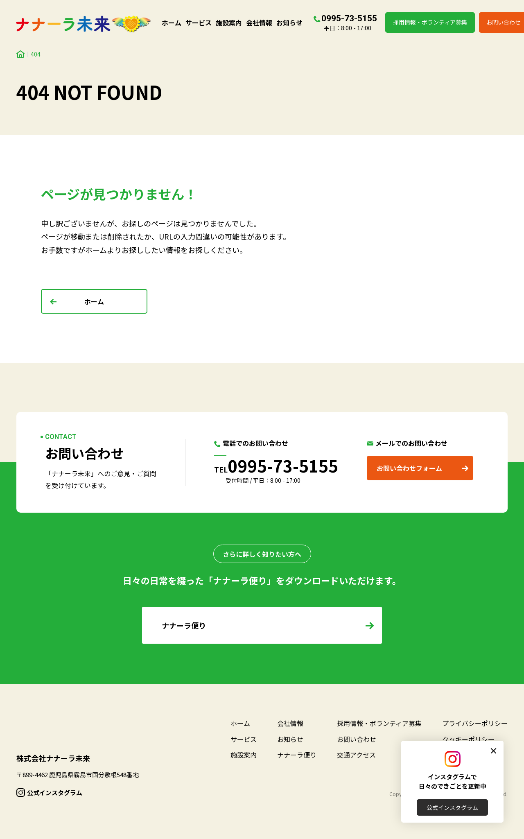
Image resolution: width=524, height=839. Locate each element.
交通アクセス (356, 755)
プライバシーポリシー (475, 723)
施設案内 (229, 22)
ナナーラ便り (296, 755)
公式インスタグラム (452, 807)
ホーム (171, 22)
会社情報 (259, 22)
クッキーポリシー (468, 739)
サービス (198, 22)
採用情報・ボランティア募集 (430, 22)
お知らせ (289, 22)
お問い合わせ (356, 739)
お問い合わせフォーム (409, 468)
